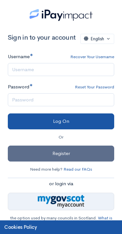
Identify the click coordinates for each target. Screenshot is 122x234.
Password (18, 87)
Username (19, 56)
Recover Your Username (92, 56)
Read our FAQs (77, 169)
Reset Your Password (94, 87)
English (94, 39)
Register (61, 153)
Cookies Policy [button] (20, 227)
